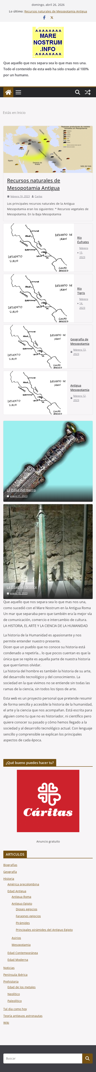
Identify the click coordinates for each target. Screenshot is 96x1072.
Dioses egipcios (26, 909)
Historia (8, 879)
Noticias (9, 968)
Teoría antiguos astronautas (22, 1016)
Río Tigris (81, 291)
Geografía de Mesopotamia (79, 341)
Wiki (6, 1023)
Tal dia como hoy (15, 1009)
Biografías (10, 865)
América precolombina (23, 884)
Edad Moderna (17, 960)
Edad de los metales (21, 987)
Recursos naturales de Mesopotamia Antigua (55, 11)
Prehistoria (11, 981)
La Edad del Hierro (21, 490)
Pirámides (23, 923)
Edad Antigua (16, 891)
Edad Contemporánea (22, 953)
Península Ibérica (15, 975)
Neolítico (13, 994)
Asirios (16, 938)
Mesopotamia (21, 945)
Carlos (38, 196)
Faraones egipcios (28, 916)
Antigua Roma (21, 897)
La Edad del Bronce (22, 587)
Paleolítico (14, 1001)
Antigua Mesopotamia (79, 387)
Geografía (10, 872)
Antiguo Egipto (22, 904)
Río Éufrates (83, 240)
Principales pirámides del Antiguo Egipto (44, 930)
